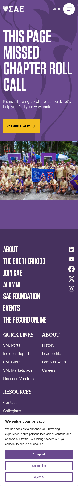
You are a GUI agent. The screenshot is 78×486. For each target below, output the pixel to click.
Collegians (12, 411)
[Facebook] (71, 269)
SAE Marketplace (17, 371)
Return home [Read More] (21, 126)
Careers (49, 371)
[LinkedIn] (71, 249)
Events (11, 308)
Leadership (51, 354)
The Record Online (24, 320)
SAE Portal (12, 345)
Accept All (39, 454)
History (48, 345)
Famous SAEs (54, 362)
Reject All (39, 477)
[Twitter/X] (71, 279)
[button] (13, 9)
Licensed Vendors (18, 379)
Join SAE (12, 273)
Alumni (11, 285)
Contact (10, 403)
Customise (39, 465)
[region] (39, 450)
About (10, 250)
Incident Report (16, 354)
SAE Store (12, 362)
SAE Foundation (21, 296)
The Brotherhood (24, 261)
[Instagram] (71, 288)
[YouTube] (71, 259)
